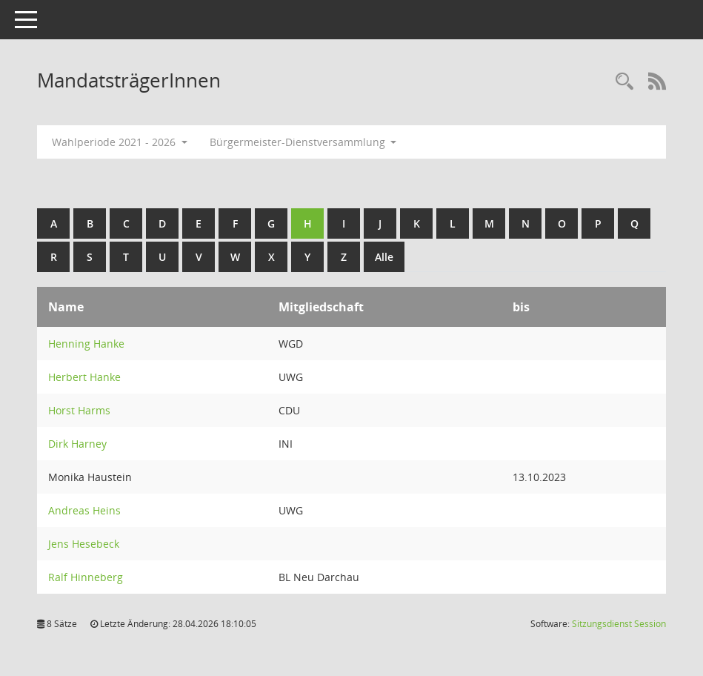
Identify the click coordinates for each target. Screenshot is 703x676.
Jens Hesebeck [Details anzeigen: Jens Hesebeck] (83, 544)
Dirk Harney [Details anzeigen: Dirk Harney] (77, 444)
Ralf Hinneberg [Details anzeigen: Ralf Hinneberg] (85, 577)
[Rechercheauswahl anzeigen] (624, 82)
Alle (384, 257)
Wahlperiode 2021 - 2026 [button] (119, 142)
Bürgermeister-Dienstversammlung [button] (303, 142)
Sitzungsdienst (619, 623)
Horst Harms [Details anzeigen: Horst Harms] (79, 410)
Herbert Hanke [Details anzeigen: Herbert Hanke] (84, 377)
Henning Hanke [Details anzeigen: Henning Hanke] (86, 344)
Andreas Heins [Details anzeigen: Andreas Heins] (84, 510)
